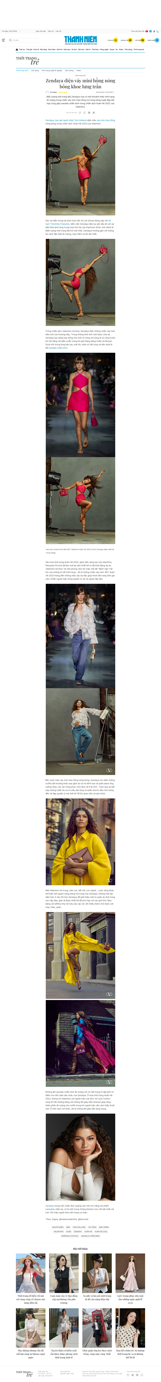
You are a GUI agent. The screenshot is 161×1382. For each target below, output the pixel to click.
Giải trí (88, 50)
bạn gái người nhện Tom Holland (70, 120)
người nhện (57, 1227)
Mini (68, 1227)
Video (121, 50)
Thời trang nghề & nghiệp (52, 70)
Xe (117, 50)
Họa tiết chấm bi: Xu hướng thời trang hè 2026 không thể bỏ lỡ (130, 1354)
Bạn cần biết (41, 31)
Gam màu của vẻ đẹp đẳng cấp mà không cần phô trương (63, 1299)
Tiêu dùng (128, 50)
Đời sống (43, 50)
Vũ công (92, 1227)
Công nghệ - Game (107, 50)
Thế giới (29, 50)
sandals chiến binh (58, 348)
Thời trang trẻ (138, 50)
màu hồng (104, 1227)
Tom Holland (79, 1227)
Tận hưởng (69, 70)
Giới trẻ (59, 50)
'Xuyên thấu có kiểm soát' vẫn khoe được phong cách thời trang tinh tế (64, 1354)
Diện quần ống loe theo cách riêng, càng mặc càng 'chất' (97, 1352)
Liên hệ (58, 31)
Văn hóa (81, 50)
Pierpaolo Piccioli (69, 1236)
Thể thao (95, 50)
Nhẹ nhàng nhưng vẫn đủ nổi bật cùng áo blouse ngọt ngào (30, 1354)
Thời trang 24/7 (22, 70)
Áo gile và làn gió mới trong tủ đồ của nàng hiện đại (97, 1297)
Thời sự (22, 50)
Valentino (58, 1231)
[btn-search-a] (10, 40)
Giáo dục (66, 50)
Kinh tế (36, 50)
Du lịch (74, 50)
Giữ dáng (35, 70)
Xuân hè (88, 1231)
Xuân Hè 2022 (101, 1231)
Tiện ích (51, 31)
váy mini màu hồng (106, 120)
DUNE (68, 1231)
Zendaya (49, 120)
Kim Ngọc (53, 92)
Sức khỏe (51, 50)
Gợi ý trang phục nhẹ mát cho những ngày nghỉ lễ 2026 (130, 1299)
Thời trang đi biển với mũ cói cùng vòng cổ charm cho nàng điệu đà (30, 1299)
